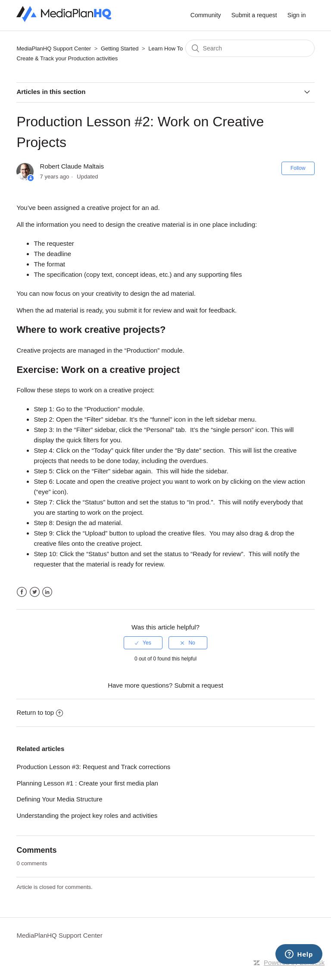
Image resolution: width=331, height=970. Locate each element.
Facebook (21, 592)
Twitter (34, 592)
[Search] (250, 48)
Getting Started (119, 48)
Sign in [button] (296, 15)
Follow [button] (298, 168)
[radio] (143, 642)
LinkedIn (47, 592)
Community (205, 15)
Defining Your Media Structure (59, 799)
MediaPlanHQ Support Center (53, 48)
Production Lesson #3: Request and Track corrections (93, 766)
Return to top (39, 712)
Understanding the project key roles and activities (86, 815)
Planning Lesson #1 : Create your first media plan (87, 783)
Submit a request (254, 15)
